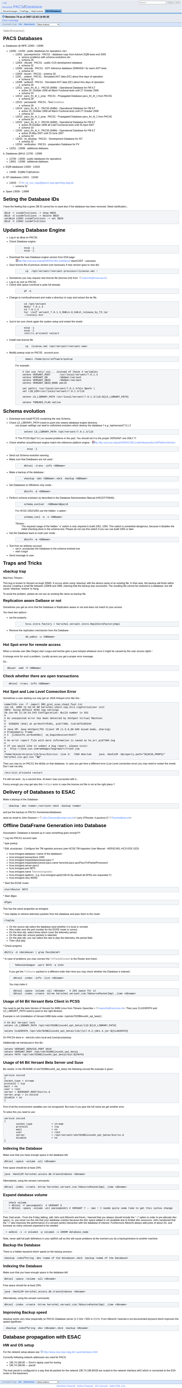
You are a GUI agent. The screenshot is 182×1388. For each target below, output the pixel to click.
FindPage (24, 11)
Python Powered (85, 1386)
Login (4, 3)
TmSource (30, 971)
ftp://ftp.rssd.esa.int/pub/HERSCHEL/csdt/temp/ (44, 261)
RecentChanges (10, 11)
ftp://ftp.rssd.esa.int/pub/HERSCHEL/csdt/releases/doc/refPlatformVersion (135, 442)
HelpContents (37, 11)
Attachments (29, 24)
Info (20, 24)
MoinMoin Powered (66, 1386)
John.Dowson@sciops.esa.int (58, 817)
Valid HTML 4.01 (117, 1386)
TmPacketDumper (60, 959)
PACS (18, 7)
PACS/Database (53, 11)
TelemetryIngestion (42, 871)
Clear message (10, 20)
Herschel (7, 7)
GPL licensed (101, 1386)
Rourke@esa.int (121, 817)
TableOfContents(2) (13, 31)
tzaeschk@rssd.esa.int (94, 278)
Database (33, 7)
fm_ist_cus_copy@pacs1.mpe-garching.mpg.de (47, 183)
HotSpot (47, 784)
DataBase (58, 102)
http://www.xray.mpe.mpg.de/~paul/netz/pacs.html (71, 1352)
